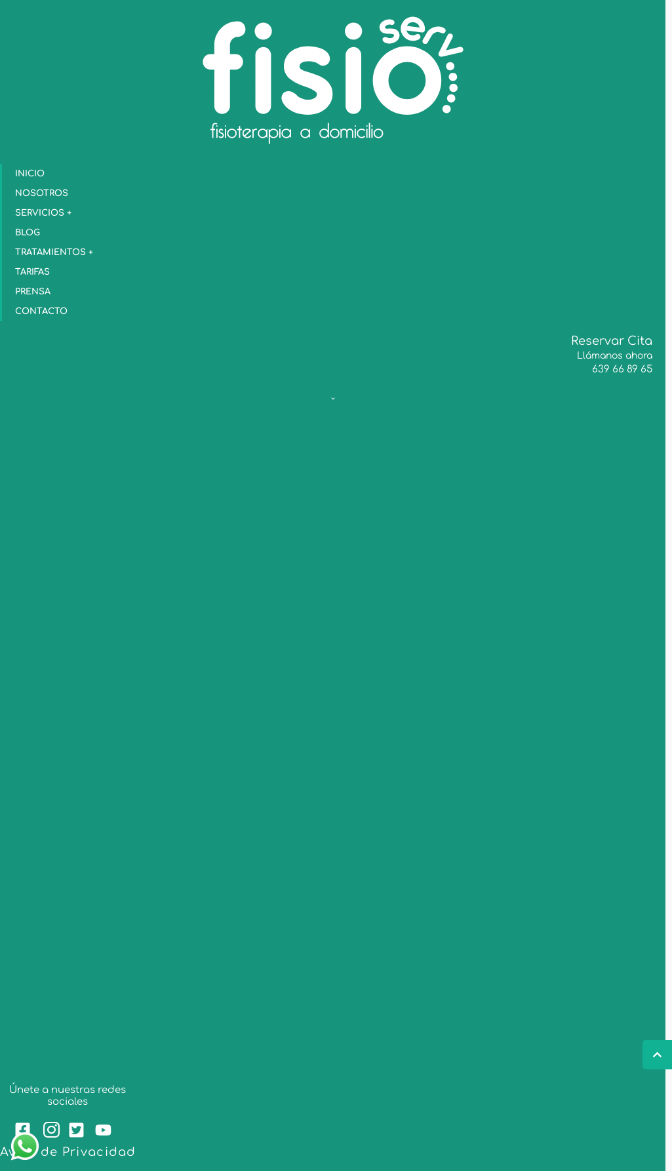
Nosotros (41, 193)
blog (27, 232)
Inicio (30, 173)
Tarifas (32, 272)
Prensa (32, 291)
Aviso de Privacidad (68, 1152)
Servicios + (46, 213)
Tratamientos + (57, 252)
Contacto (41, 311)
